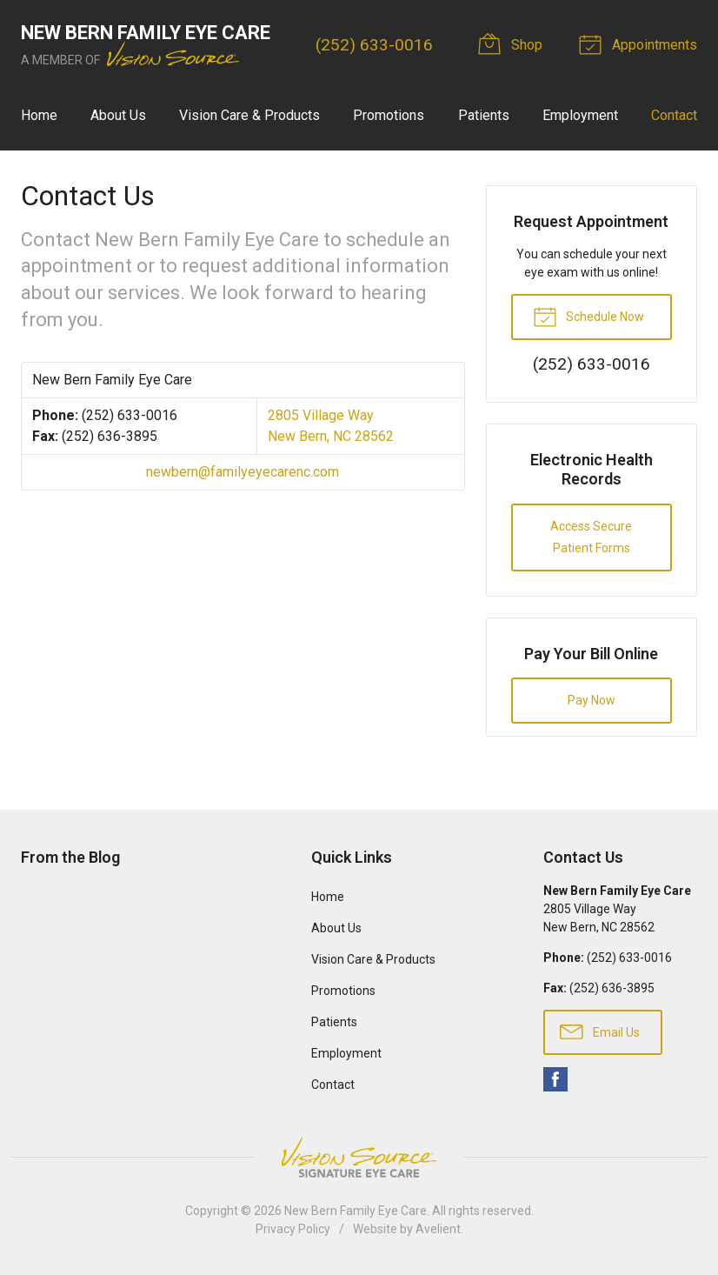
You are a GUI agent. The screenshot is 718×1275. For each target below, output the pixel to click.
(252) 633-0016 (374, 45)
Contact (674, 115)
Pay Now (591, 700)
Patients (483, 115)
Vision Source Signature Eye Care (359, 1157)
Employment (580, 115)
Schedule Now (588, 316)
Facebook (555, 1079)
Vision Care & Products (249, 115)
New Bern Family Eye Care (355, 1211)
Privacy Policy (293, 1229)
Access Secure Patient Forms (591, 537)
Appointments (640, 43)
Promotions (388, 115)
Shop (512, 43)
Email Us (600, 1030)
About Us (118, 115)
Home (39, 115)
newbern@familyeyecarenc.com (242, 472)
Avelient (438, 1229)
